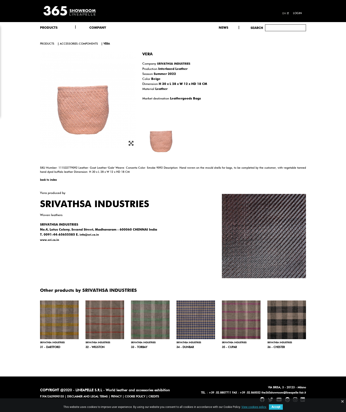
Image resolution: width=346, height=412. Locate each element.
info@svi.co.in (89, 235)
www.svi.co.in (49, 240)
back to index (48, 180)
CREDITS (153, 396)
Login (297, 13)
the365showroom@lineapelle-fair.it (283, 393)
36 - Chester (276, 347)
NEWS (223, 27)
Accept (275, 407)
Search (257, 28)
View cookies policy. (254, 407)
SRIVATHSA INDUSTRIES (173, 64)
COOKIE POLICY (135, 396)
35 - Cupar (229, 347)
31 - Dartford (50, 347)
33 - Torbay (139, 347)
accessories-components (79, 44)
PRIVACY (116, 396)
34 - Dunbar (185, 347)
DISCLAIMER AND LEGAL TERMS (87, 396)
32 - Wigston (95, 347)
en (284, 13)
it (288, 13)
